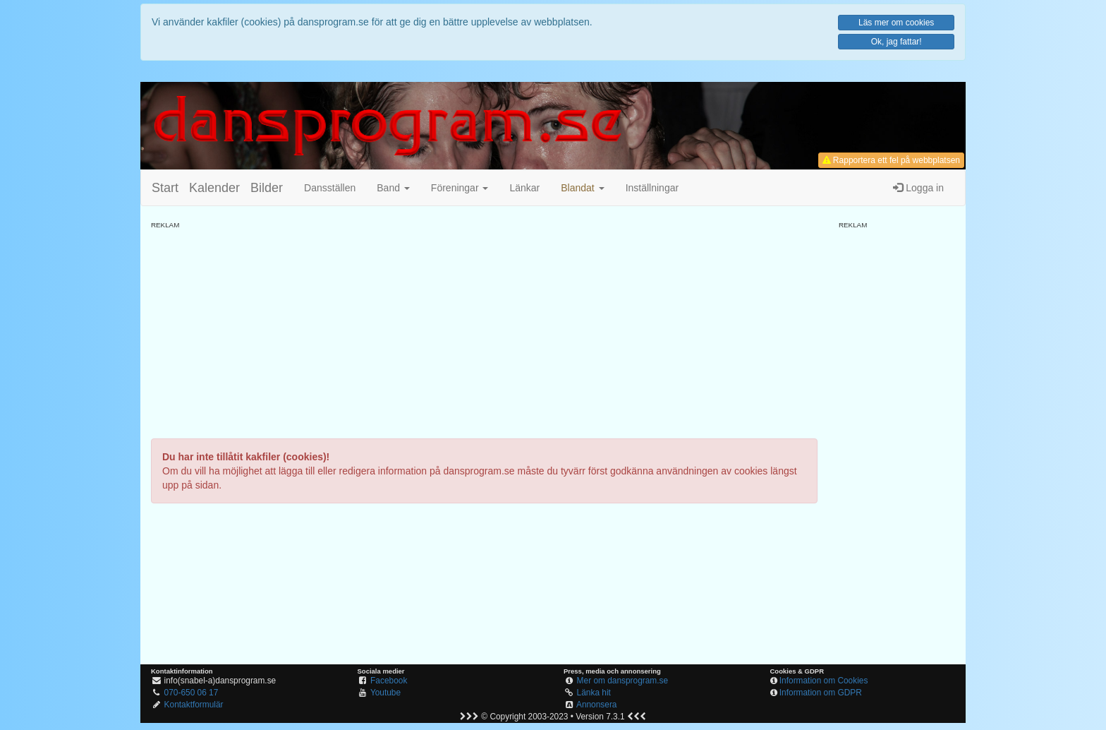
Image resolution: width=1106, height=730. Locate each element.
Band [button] (393, 187)
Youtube (385, 693)
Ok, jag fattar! (896, 42)
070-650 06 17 (191, 693)
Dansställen (330, 187)
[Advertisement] (484, 329)
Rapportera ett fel (891, 160)
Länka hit (594, 693)
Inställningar (652, 187)
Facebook (388, 681)
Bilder (266, 188)
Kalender (214, 188)
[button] (582, 187)
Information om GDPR (820, 693)
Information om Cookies (823, 681)
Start (165, 188)
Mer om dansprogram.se (623, 681)
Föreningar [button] (460, 187)
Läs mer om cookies (896, 23)
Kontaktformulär (194, 705)
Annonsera (596, 705)
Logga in (918, 187)
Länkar (524, 187)
